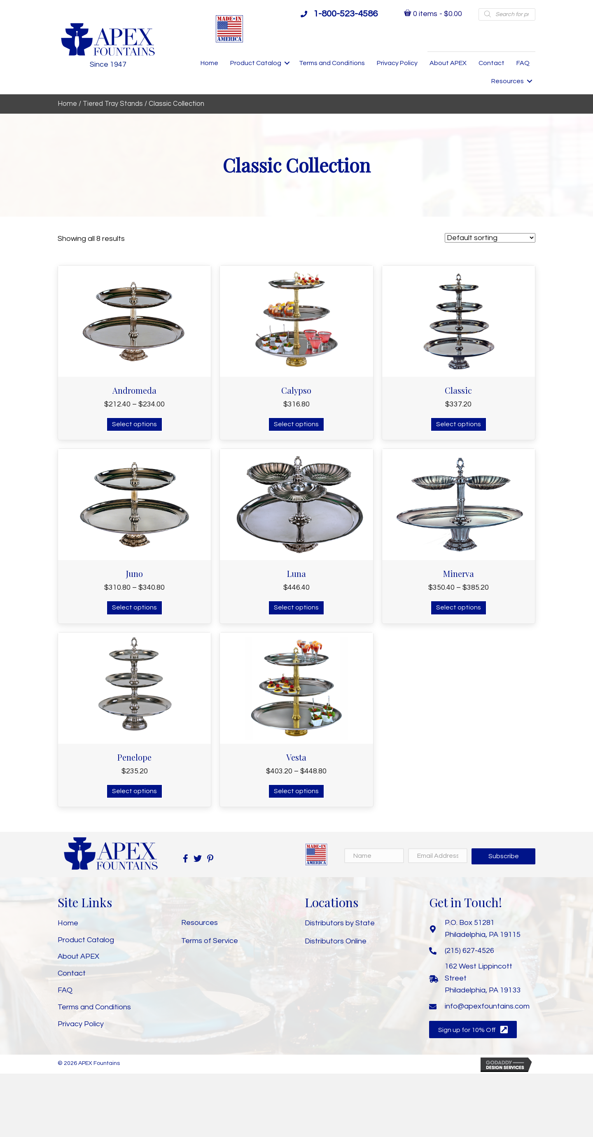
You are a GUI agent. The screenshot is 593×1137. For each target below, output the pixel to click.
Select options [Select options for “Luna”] (296, 607)
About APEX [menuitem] (448, 63)
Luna (296, 573)
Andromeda (134, 390)
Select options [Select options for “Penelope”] (134, 791)
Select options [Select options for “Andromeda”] (134, 424)
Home (67, 103)
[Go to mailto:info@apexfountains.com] (482, 1007)
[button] (287, 63)
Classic (458, 390)
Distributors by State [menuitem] (340, 923)
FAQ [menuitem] (523, 63)
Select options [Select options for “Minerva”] (458, 607)
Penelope (134, 757)
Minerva (458, 573)
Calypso (296, 390)
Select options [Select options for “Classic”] (458, 424)
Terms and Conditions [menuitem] (332, 63)
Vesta (296, 757)
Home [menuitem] (209, 63)
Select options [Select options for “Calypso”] (296, 424)
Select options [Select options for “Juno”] (134, 607)
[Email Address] (438, 855)
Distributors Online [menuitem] (336, 941)
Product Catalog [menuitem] (255, 63)
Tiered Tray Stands (113, 103)
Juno (134, 573)
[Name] (374, 855)
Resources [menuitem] (507, 81)
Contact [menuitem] (491, 63)
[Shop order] (490, 238)
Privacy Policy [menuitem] (397, 63)
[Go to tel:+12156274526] (482, 951)
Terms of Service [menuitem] (209, 941)
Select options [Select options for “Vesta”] (296, 791)
